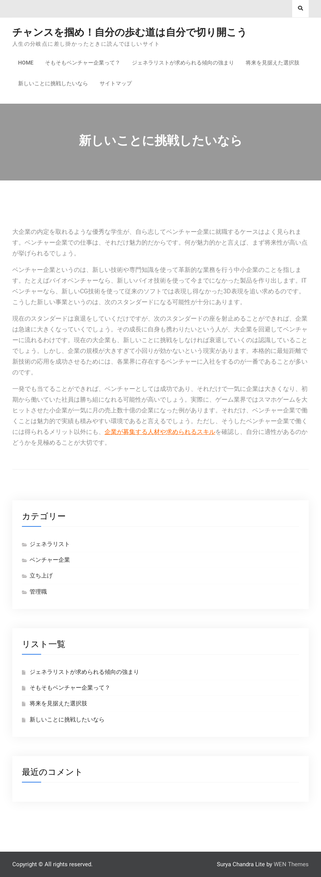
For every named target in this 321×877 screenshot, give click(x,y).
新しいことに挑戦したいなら (53, 83)
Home (25, 63)
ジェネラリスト (50, 544)
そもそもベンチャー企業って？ (82, 63)
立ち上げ (41, 575)
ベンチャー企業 (50, 559)
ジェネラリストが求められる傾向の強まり (183, 63)
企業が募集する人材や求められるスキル (160, 431)
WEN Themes (291, 864)
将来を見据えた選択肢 (272, 63)
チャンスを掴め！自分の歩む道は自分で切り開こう (129, 32)
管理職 (38, 591)
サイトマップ (116, 83)
